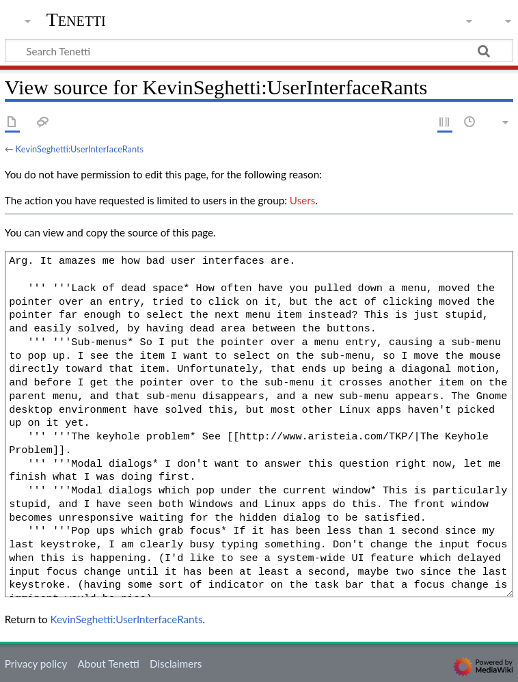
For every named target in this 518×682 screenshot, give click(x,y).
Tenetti (76, 19)
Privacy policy (36, 663)
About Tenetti (108, 663)
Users (302, 200)
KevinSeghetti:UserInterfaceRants (80, 149)
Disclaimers (176, 663)
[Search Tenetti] (259, 51)
